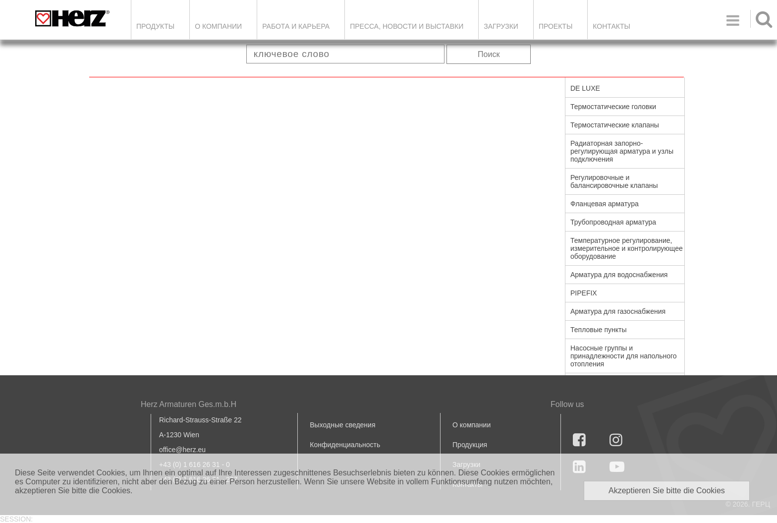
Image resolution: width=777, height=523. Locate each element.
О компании (218, 26)
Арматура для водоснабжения (618, 275)
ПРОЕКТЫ (555, 26)
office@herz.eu (182, 450)
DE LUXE (585, 88)
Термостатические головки (613, 107)
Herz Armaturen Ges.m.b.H (188, 404)
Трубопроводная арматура (613, 222)
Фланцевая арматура (604, 204)
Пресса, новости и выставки (406, 26)
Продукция (469, 445)
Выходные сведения (342, 425)
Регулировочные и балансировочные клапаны (614, 181)
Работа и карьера (296, 26)
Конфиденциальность (345, 445)
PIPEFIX (583, 293)
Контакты (611, 26)
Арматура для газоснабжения (618, 311)
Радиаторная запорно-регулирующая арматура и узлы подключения (621, 151)
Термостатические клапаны (614, 125)
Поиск (489, 54)
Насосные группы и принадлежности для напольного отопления (623, 356)
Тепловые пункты (598, 330)
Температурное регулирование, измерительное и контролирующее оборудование (626, 248)
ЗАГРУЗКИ (501, 26)
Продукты (155, 26)
